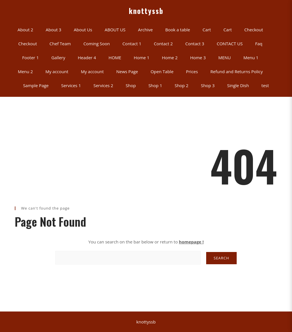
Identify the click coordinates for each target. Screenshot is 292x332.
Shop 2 (181, 85)
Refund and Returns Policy (236, 71)
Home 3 (198, 57)
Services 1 (71, 85)
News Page (127, 71)
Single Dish (238, 85)
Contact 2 (163, 43)
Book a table (177, 29)
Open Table (162, 71)
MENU (224, 57)
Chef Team (60, 43)
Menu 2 (25, 71)
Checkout (253, 29)
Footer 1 (30, 57)
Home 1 (141, 57)
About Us (83, 29)
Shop (131, 85)
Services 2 (103, 85)
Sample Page (36, 85)
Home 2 (170, 57)
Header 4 (87, 57)
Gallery (58, 57)
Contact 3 (194, 43)
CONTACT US (230, 43)
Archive (145, 29)
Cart (206, 29)
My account (56, 71)
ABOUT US (115, 29)
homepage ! (191, 242)
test (265, 85)
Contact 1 (131, 43)
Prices (192, 71)
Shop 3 (207, 85)
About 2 (25, 29)
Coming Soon (96, 43)
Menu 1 (250, 57)
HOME (115, 57)
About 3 (53, 29)
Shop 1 (155, 85)
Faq (258, 43)
